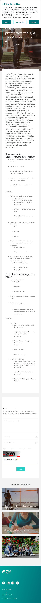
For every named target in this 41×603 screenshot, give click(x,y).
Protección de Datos (27, 449)
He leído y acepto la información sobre (18, 449)
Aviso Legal (4, 592)
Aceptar (6, 22)
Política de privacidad (7, 594)
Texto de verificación (10, 460)
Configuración (20, 22)
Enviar (20, 469)
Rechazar (33, 22)
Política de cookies (6, 589)
